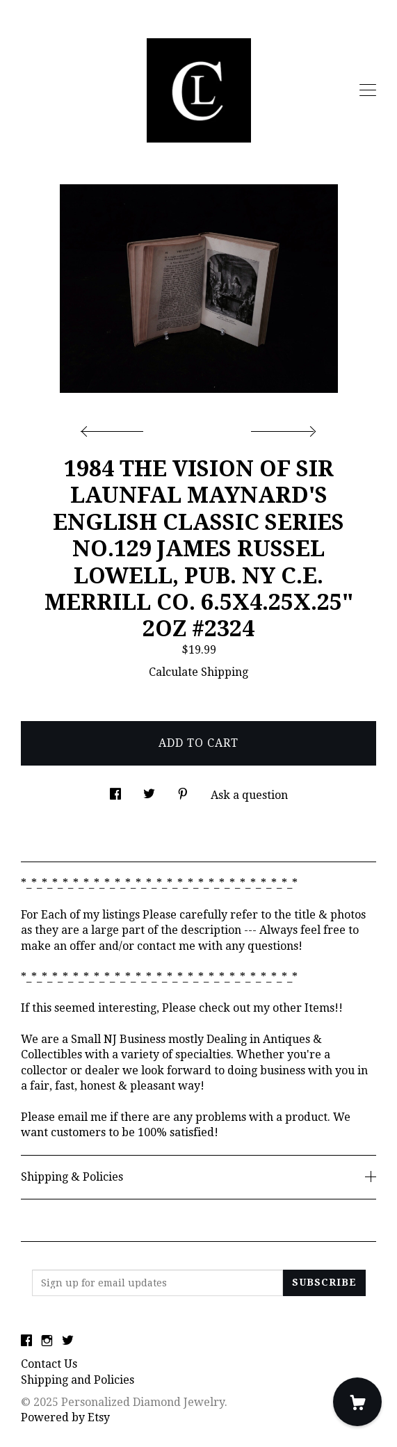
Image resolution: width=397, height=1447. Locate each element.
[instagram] (47, 1341)
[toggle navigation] (367, 90)
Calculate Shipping (198, 672)
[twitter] (68, 1341)
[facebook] (26, 1341)
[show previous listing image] (115, 427)
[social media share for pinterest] (182, 790)
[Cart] (357, 1401)
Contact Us (49, 1364)
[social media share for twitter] (149, 790)
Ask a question (249, 795)
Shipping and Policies (77, 1380)
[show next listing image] (281, 427)
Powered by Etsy (65, 1417)
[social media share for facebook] (115, 790)
